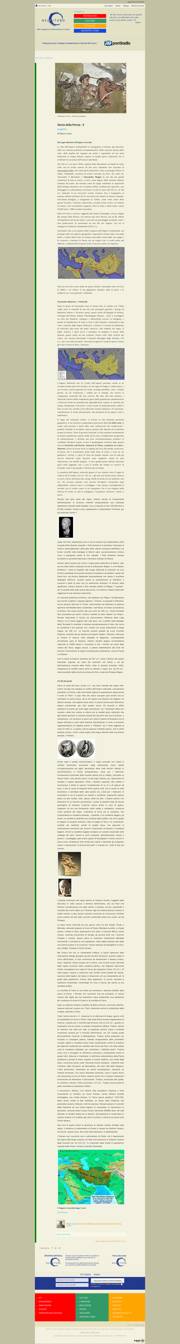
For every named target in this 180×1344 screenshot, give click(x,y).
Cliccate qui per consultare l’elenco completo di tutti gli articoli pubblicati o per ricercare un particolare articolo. (82, 1258)
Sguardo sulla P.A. (122, 1313)
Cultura (48, 58)
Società (116, 1306)
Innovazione (45, 1306)
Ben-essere (85, 1306)
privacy (117, 1284)
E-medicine (84, 1302)
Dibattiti (116, 1310)
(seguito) (62, 129)
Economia (117, 1298)
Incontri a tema (87, 1317)
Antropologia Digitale (50, 1313)
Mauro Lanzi (71, 1224)
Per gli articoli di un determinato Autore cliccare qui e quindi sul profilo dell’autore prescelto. (82, 1264)
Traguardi (84, 1313)
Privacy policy (95, 1333)
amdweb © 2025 (139, 1325)
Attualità (117, 1317)
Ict (40, 1298)
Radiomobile (45, 1302)
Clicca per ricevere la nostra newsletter (107, 1281)
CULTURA (39, 58)
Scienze (43, 1310)
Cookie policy (84, 1333)
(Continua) (62, 1212)
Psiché (82, 1310)
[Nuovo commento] (63, 1234)
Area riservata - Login (46, 6)
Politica (116, 1302)
